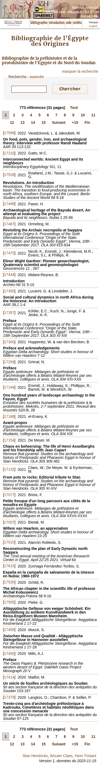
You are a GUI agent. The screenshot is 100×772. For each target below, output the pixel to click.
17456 (9, 630)
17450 (9, 654)
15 (43, 123)
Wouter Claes (61, 756)
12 (12, 123)
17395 (9, 292)
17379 (9, 698)
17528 (9, 175)
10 (83, 116)
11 (93, 116)
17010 (9, 543)
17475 (9, 254)
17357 (9, 313)
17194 (9, 388)
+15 (75, 123)
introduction (57, 23)
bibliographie (38, 23)
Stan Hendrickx (35, 756)
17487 (9, 225)
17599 (9, 134)
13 (22, 123)
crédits (77, 23)
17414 (9, 678)
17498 (9, 204)
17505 (9, 603)
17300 (9, 343)
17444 (9, 275)
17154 (9, 441)
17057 (9, 523)
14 (33, 123)
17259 (9, 363)
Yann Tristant (85, 756)
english (93, 25)
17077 (9, 495)
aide (68, 23)
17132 (9, 470)
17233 (9, 154)
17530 (9, 583)
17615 (9, 567)
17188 (9, 417)
